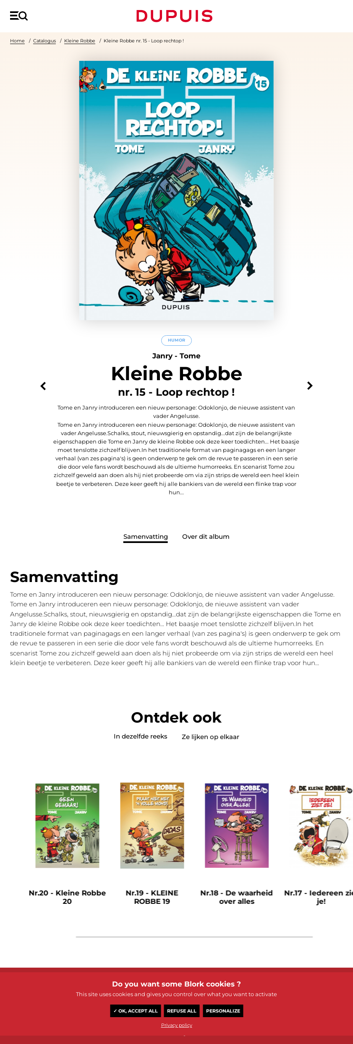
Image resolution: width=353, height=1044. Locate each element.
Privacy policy (176, 1025)
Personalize (223, 1011)
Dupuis (176, 16)
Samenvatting (145, 536)
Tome (190, 356)
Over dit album (206, 536)
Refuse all (181, 1011)
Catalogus (44, 41)
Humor (176, 340)
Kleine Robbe (79, 41)
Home (17, 41)
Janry (162, 356)
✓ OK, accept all (135, 1011)
